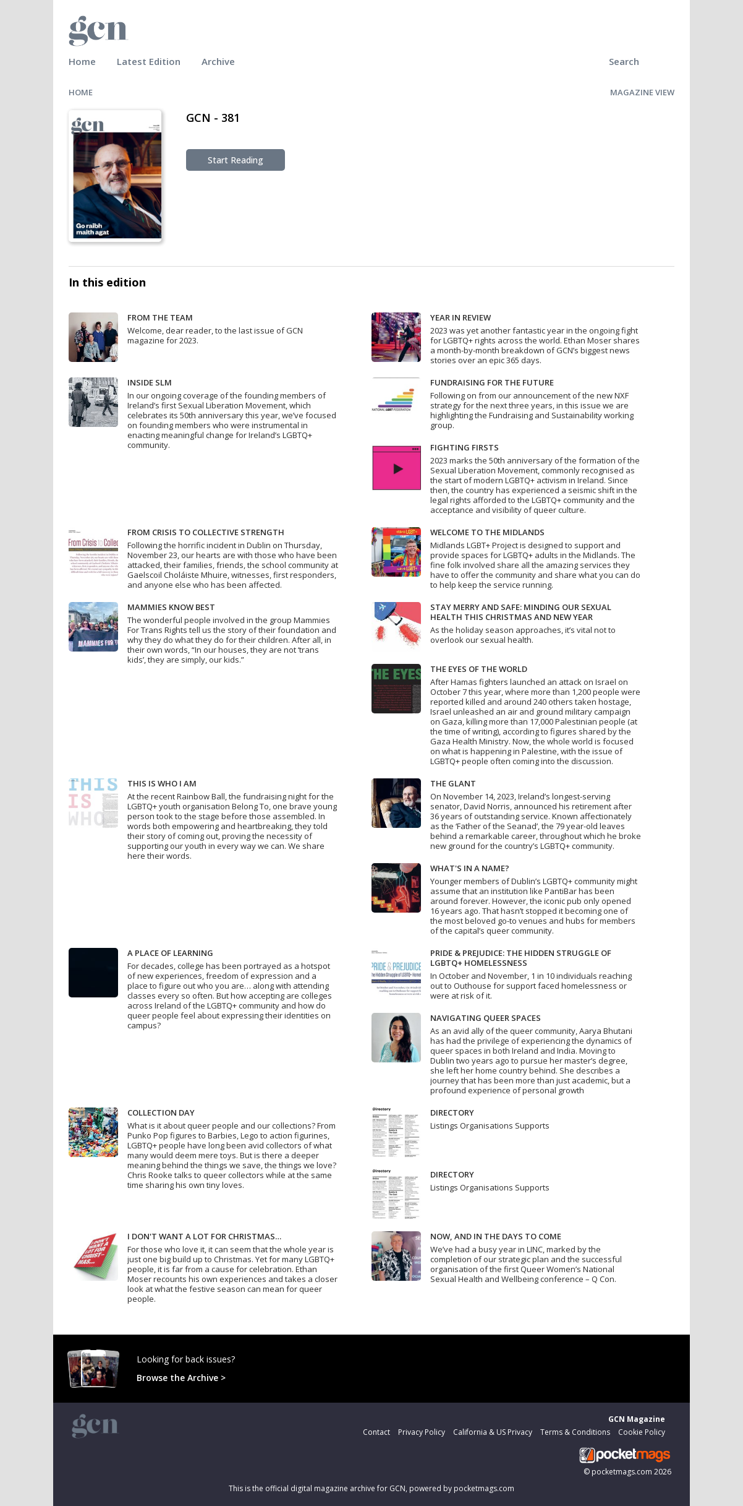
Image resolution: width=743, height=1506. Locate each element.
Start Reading (235, 160)
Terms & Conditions (575, 1432)
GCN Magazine (636, 1419)
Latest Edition (148, 61)
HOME (81, 92)
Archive (218, 61)
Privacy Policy (421, 1432)
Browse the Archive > (181, 1377)
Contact (376, 1432)
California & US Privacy (492, 1432)
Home (82, 61)
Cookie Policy (641, 1432)
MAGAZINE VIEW (642, 92)
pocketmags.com (622, 1471)
